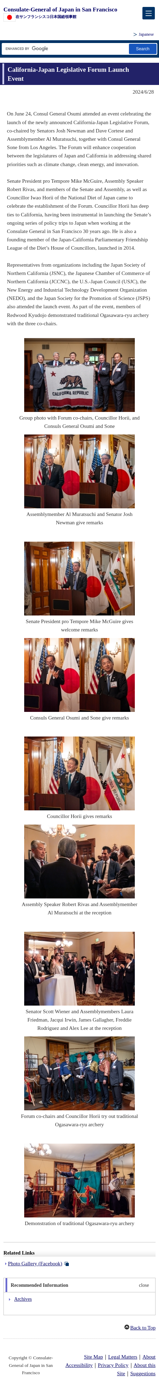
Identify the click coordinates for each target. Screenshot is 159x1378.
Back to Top (143, 1327)
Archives (23, 1299)
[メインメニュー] (148, 13)
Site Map (93, 1357)
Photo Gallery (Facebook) (35, 1263)
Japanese (146, 34)
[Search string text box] (64, 49)
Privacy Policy (113, 1365)
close (144, 1285)
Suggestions (143, 1373)
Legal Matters (122, 1357)
